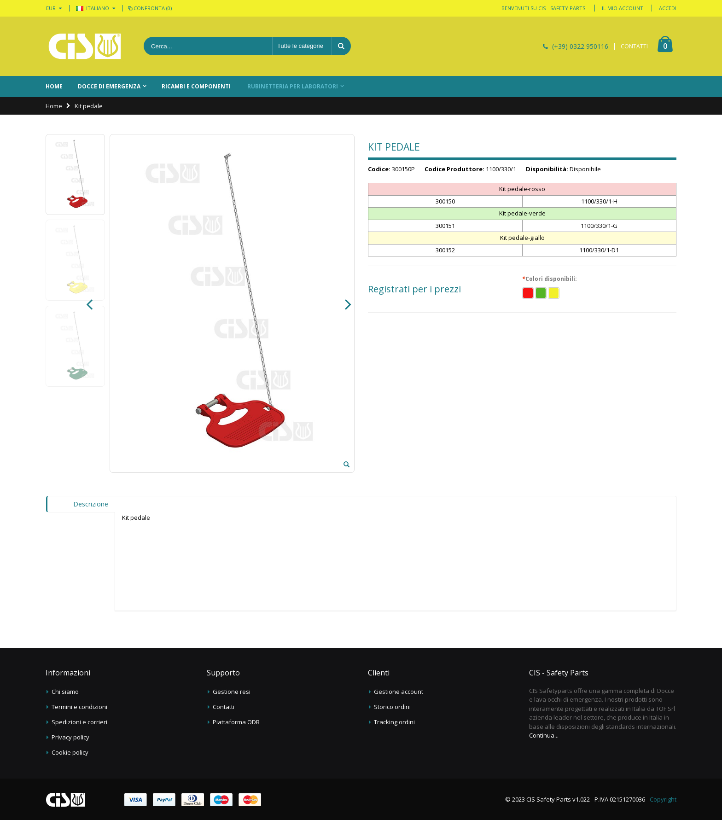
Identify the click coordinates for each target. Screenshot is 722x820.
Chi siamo (65, 691)
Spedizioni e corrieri (79, 722)
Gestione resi (231, 691)
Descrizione (90, 504)
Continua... (544, 735)
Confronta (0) (149, 8)
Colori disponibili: (550, 279)
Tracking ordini (394, 722)
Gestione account (398, 691)
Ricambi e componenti (196, 86)
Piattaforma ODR (236, 722)
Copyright (663, 799)
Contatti (223, 707)
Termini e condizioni (79, 707)
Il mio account (622, 8)
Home (54, 106)
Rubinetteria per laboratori (292, 86)
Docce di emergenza (109, 86)
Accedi (667, 8)
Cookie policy (70, 752)
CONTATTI (634, 46)
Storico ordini (392, 707)
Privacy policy (70, 737)
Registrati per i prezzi (414, 289)
